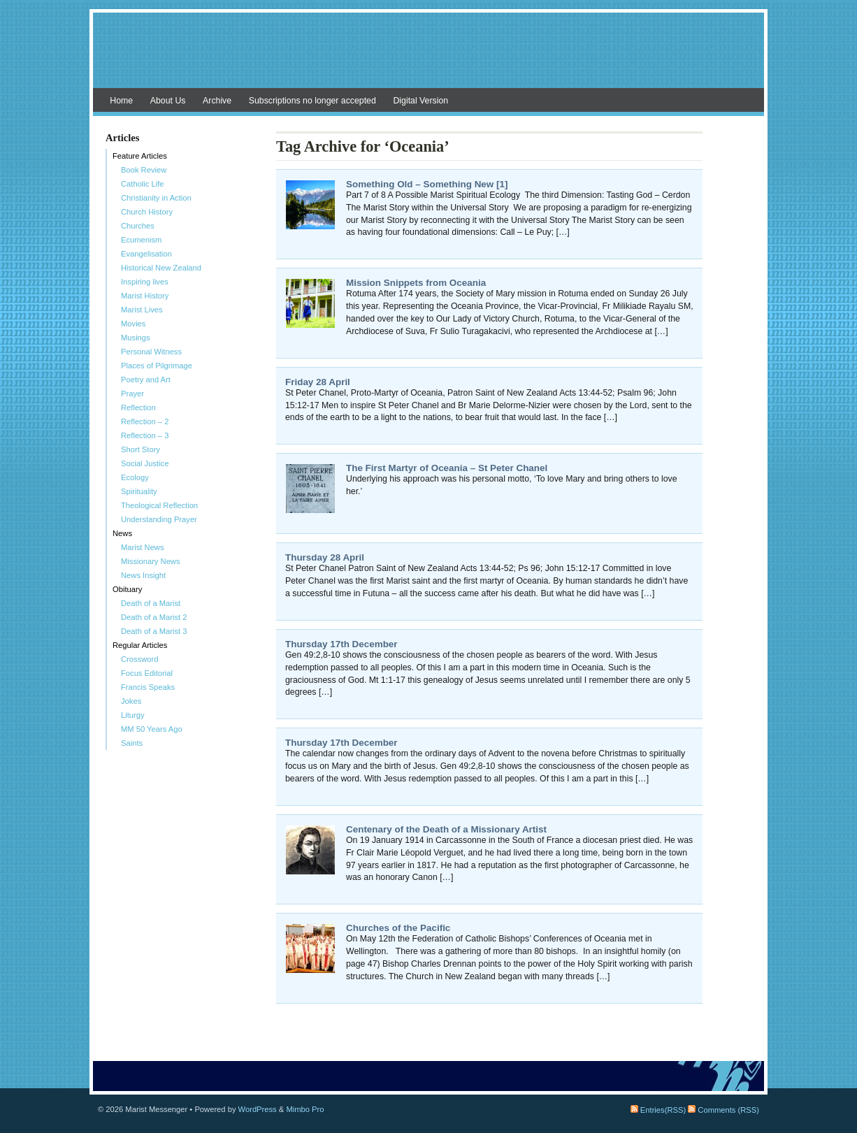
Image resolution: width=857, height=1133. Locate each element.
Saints (132, 743)
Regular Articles (140, 645)
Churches (137, 226)
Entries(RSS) (658, 1110)
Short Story (140, 449)
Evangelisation (146, 254)
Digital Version (420, 101)
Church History (147, 212)
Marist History (144, 295)
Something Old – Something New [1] (426, 184)
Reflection (138, 407)
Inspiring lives (144, 281)
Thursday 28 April (324, 557)
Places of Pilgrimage (156, 365)
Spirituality (139, 491)
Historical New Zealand (161, 268)
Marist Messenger (428, 57)
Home (121, 101)
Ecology (135, 477)
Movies (133, 323)
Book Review (143, 170)
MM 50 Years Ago (151, 729)
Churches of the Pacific (398, 928)
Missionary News (150, 561)
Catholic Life (142, 184)
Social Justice (144, 463)
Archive (217, 101)
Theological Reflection (159, 505)
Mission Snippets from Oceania (416, 282)
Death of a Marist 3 (154, 631)
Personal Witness (151, 351)
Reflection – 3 (144, 435)
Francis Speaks (148, 687)
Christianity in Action (156, 198)
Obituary (127, 589)
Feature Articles (140, 156)
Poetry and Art (146, 379)
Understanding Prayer (159, 519)
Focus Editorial (147, 673)
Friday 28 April (317, 382)
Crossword (139, 659)
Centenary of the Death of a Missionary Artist (446, 829)
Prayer (132, 393)
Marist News (142, 547)
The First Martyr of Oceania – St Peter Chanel (446, 468)
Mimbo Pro (305, 1109)
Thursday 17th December (341, 644)
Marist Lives (142, 309)
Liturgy (133, 715)
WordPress (257, 1109)
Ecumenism (141, 240)
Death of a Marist (150, 603)
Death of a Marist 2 (154, 617)
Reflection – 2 (144, 421)
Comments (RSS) (723, 1110)
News (122, 533)
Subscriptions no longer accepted (312, 101)
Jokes (131, 701)
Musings (135, 337)
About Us (168, 101)
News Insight (143, 575)
